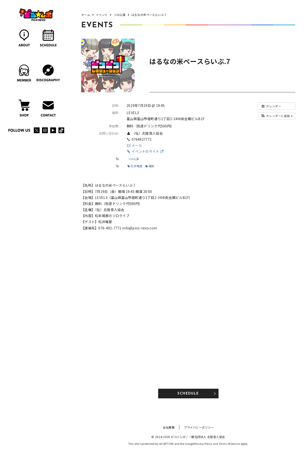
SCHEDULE (188, 393)
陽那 (150, 166)
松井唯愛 (134, 166)
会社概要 (169, 427)
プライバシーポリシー (199, 427)
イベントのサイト (145, 151)
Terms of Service (229, 444)
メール (134, 145)
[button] (276, 115)
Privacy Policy (203, 444)
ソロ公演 (133, 159)
